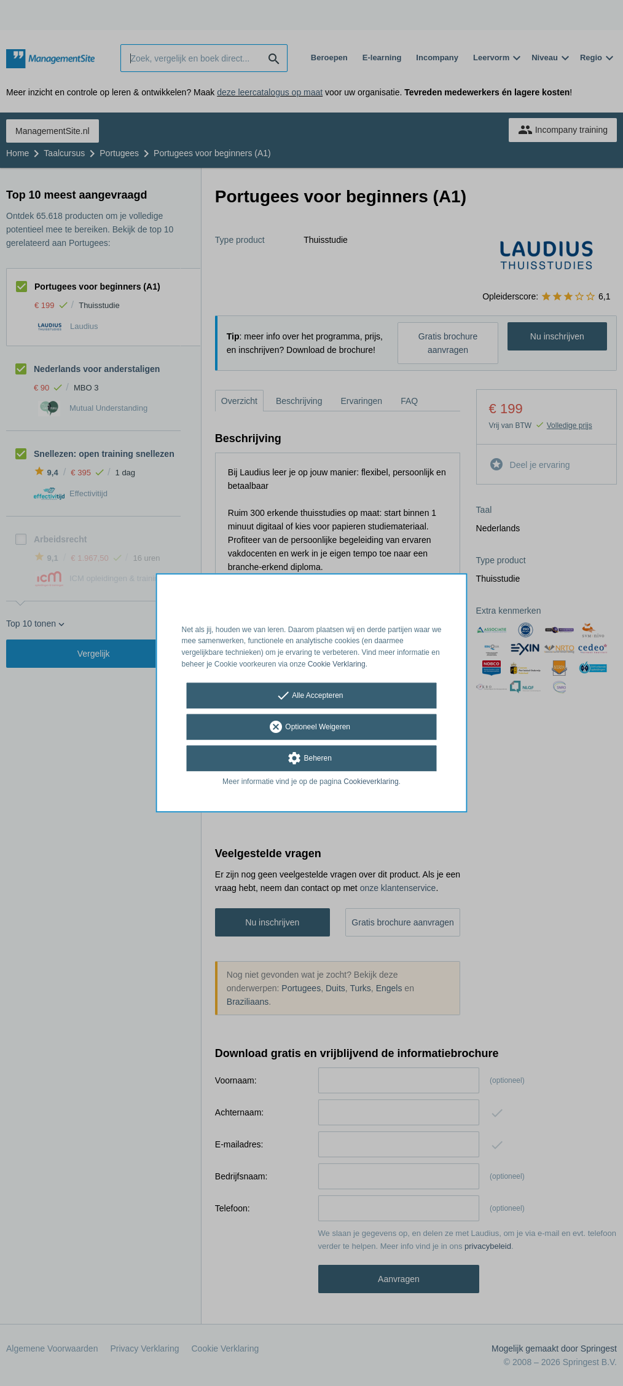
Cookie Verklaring (337, 664)
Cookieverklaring (370, 781)
